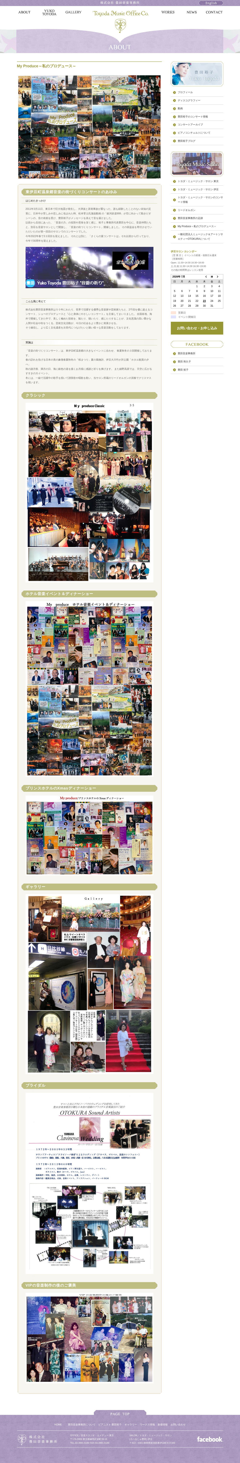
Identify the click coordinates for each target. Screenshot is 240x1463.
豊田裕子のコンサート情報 (193, 116)
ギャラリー (131, 1424)
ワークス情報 (147, 1424)
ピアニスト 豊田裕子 (110, 1424)
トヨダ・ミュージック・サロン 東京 (198, 181)
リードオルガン (186, 210)
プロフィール (185, 92)
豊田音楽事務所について (82, 1424)
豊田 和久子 (184, 361)
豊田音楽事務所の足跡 (190, 218)
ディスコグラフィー (189, 100)
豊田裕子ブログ (186, 140)
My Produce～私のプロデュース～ (197, 226)
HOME (58, 1424)
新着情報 (163, 1424)
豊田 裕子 (183, 369)
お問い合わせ (178, 1424)
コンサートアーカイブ (190, 124)
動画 (180, 108)
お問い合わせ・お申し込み (197, 328)
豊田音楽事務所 (186, 353)
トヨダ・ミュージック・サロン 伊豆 (198, 189)
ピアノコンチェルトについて (194, 132)
